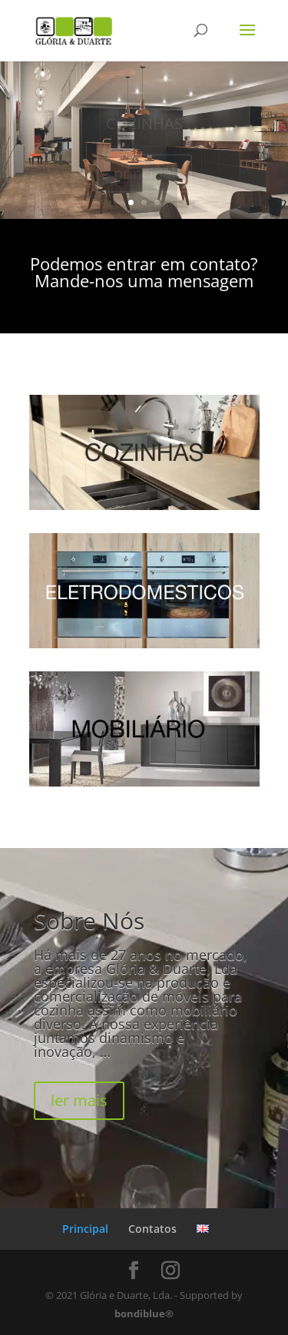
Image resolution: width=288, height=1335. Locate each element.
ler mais (79, 1100)
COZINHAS (144, 124)
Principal (85, 1228)
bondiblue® (144, 1313)
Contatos (152, 1228)
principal (144, 174)
